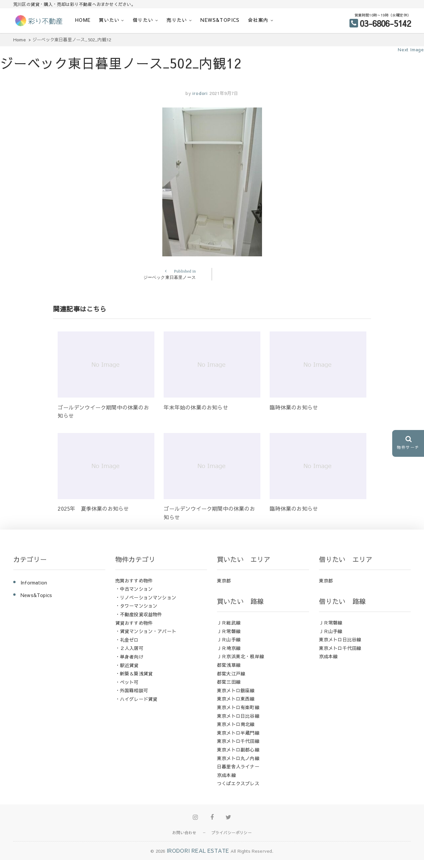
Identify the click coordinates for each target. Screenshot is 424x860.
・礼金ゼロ (127, 639)
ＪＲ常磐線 (228, 631)
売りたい (177, 20)
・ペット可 (127, 682)
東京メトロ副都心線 (238, 749)
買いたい (109, 20)
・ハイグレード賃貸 (136, 699)
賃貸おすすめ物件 (134, 623)
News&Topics (219, 20)
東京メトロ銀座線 (236, 690)
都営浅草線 (228, 665)
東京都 (224, 580)
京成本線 (226, 775)
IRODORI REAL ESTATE (198, 850)
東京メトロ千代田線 (238, 741)
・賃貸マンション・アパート (146, 631)
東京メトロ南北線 (236, 724)
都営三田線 (228, 681)
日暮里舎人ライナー (238, 766)
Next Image (411, 50)
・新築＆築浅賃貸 (134, 673)
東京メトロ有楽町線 (238, 707)
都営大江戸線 (231, 673)
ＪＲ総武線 (228, 622)
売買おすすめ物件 (134, 580)
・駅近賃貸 (127, 665)
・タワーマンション (136, 605)
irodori (199, 93)
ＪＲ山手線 (228, 639)
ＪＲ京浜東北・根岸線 (240, 656)
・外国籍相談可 (131, 690)
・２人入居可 (129, 648)
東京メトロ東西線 (236, 698)
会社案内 (258, 20)
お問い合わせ (184, 832)
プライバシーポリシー (231, 832)
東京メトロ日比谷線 (238, 715)
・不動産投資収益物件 (138, 614)
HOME (83, 20)
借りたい (143, 20)
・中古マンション (134, 588)
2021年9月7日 (223, 93)
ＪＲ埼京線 (228, 648)
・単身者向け (129, 656)
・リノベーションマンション (146, 597)
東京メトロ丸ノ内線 (238, 758)
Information (34, 582)
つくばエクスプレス (238, 783)
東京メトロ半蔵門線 (238, 732)
